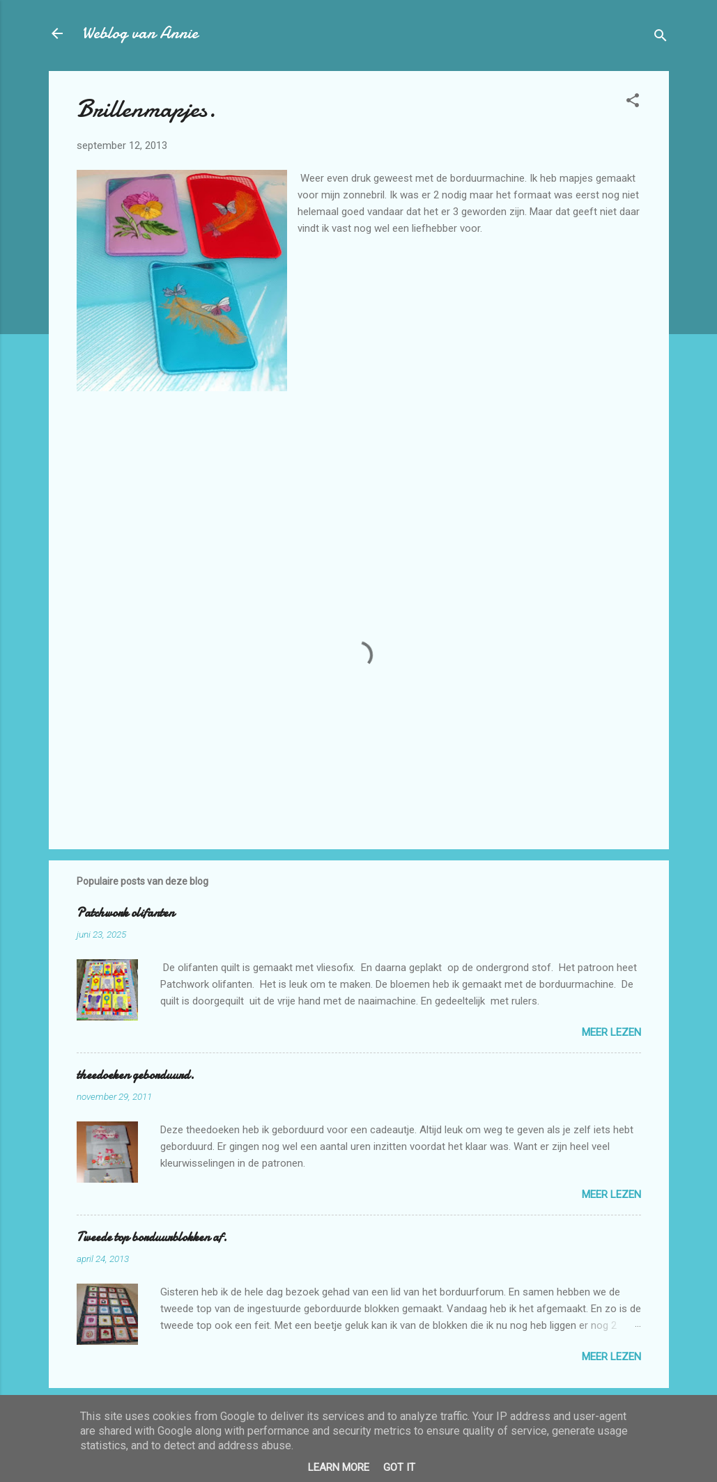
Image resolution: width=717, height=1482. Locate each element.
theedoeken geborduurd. (135, 1075)
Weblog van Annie (140, 33)
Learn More (338, 1467)
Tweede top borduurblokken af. (152, 1237)
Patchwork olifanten (125, 913)
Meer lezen (611, 1032)
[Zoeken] (660, 38)
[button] (632, 102)
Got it (399, 1467)
